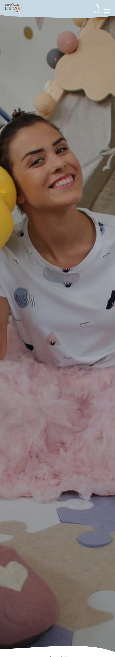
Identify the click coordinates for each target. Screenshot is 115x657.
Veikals (97, 8)
